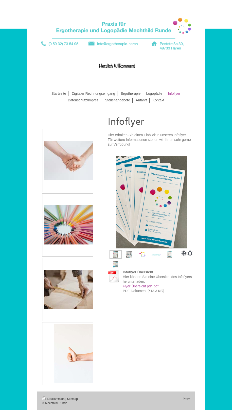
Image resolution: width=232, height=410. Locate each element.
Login (186, 398)
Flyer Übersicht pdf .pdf (141, 286)
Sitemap (72, 399)
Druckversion (54, 399)
